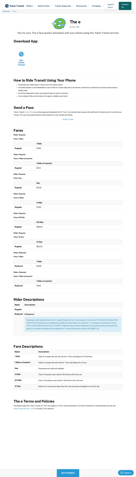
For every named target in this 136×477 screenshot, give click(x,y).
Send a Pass (29, 112)
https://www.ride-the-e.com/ (24, 409)
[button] (30, 6)
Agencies (6, 11)
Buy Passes (68, 473)
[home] (15, 6)
